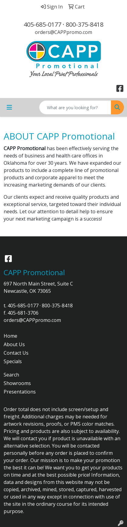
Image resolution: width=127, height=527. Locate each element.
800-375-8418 (84, 24)
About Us (14, 344)
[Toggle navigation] (9, 107)
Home (10, 336)
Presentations (20, 391)
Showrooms (17, 383)
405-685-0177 (42, 24)
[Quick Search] (75, 107)
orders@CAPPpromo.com (63, 32)
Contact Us (16, 353)
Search (11, 374)
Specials (13, 361)
